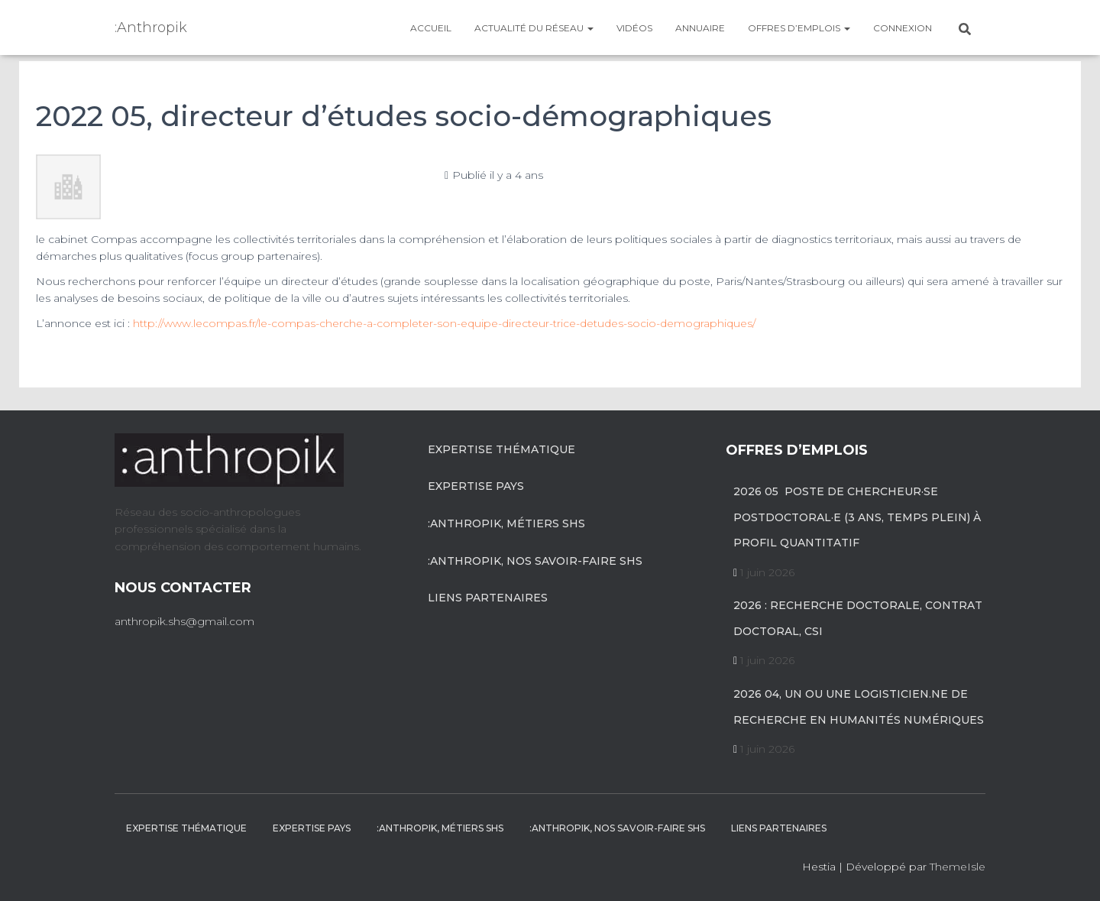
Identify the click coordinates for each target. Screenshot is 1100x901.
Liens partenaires (488, 597)
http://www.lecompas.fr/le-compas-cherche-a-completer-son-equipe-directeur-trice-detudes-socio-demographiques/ (444, 323)
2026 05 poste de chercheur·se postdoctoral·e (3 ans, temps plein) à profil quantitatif (857, 517)
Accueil (430, 28)
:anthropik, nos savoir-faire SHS (535, 561)
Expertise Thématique (501, 449)
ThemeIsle (957, 866)
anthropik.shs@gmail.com (184, 621)
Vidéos (634, 28)
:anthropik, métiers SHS (506, 523)
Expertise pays (476, 486)
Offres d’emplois (799, 28)
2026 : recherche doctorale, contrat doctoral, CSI (857, 618)
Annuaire (700, 28)
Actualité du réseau (534, 28)
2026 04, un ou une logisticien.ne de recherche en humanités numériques (858, 707)
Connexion (902, 28)
